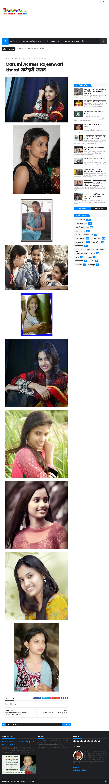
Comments (99, 209)
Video (77, 257)
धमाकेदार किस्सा (80, 242)
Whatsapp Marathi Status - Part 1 (94, 113)
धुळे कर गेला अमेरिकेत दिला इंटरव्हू (95, 101)
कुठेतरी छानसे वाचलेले (82, 227)
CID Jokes (78, 265)
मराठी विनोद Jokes (81, 223)
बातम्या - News (80, 238)
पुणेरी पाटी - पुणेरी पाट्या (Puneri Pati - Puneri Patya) (89, 250)
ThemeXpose (14, 781)
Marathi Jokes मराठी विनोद (75, 41)
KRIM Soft (32, 781)
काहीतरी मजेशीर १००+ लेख (32, 41)
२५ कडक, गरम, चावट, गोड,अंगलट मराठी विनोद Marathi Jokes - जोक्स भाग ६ (95, 91)
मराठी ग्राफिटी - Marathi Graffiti (85, 253)
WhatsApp (88, 257)
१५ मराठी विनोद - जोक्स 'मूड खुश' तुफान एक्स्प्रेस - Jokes (95, 137)
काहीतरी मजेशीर (80, 220)
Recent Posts (82, 209)
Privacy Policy (79, 770)
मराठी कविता (96, 242)
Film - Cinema (14, 58)
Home (7, 58)
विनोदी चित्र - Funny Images (84, 235)
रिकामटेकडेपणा (96, 238)
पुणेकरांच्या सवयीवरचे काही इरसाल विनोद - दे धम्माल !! (93, 170)
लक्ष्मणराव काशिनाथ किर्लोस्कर (94, 159)
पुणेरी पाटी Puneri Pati (52, 41)
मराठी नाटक (79, 261)
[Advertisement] (68, 21)
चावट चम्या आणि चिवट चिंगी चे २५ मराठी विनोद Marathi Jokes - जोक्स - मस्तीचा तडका (95, 183)
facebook (66, 725)
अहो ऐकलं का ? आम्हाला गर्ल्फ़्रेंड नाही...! (94, 148)
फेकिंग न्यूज (91, 265)
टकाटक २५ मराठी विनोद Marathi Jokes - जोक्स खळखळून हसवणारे (95, 196)
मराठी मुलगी (14, 41)
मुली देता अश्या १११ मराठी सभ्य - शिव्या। (94, 126)
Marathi (91, 261)
